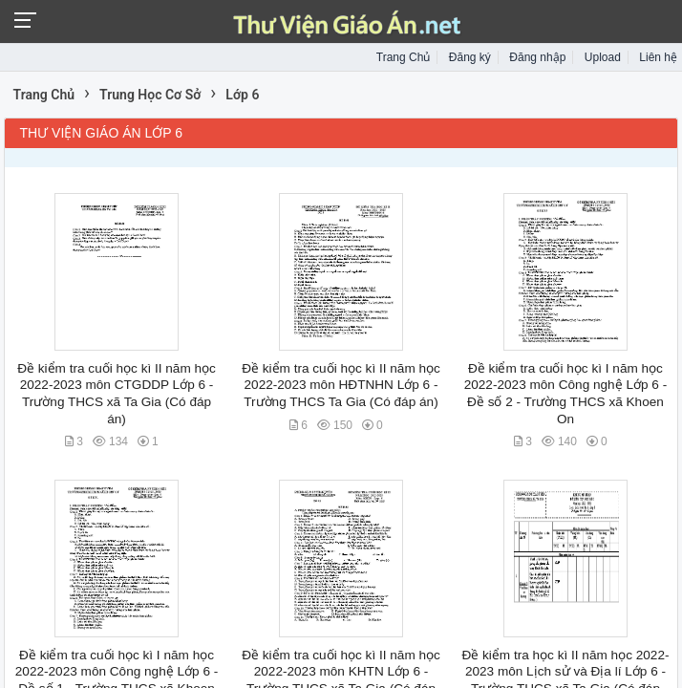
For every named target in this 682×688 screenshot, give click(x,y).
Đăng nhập (537, 57)
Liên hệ (658, 57)
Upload (603, 57)
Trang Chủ (403, 57)
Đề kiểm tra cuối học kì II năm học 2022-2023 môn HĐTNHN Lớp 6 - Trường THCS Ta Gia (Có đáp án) (341, 385)
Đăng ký (470, 57)
